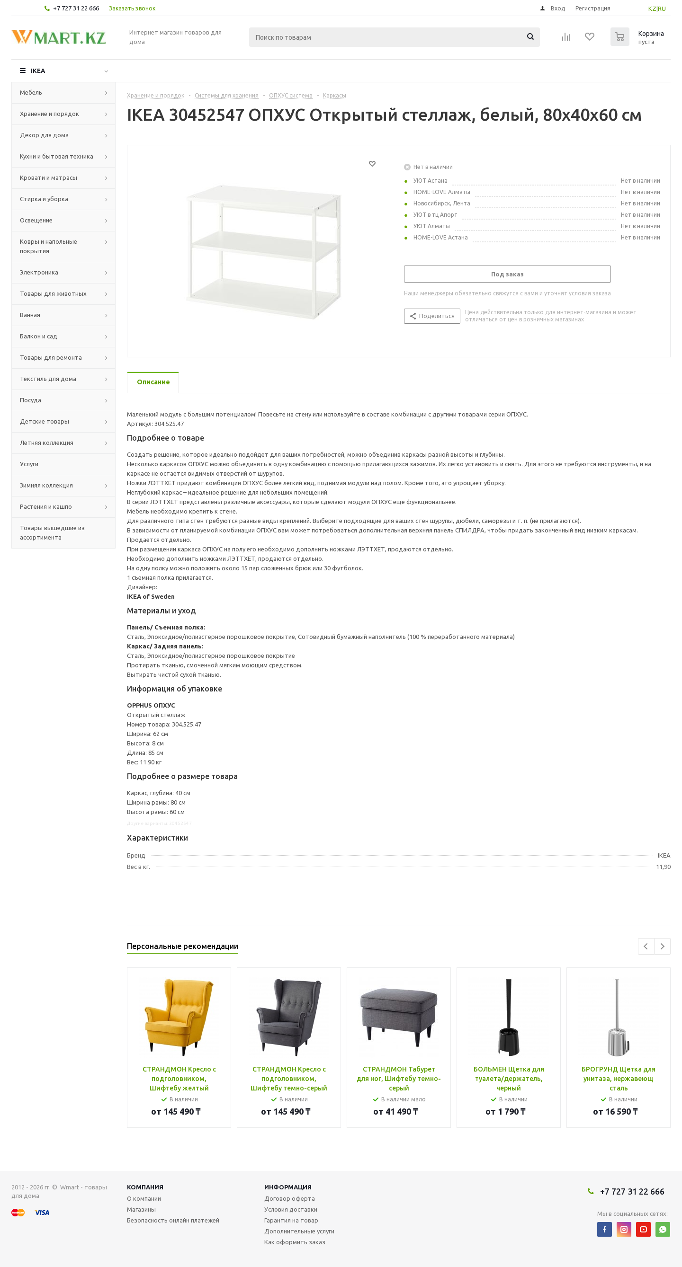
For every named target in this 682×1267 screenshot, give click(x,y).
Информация (288, 1187)
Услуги (29, 464)
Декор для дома (44, 135)
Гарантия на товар (291, 1220)
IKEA (38, 70)
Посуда (30, 400)
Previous (646, 946)
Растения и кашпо (46, 506)
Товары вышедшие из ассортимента (52, 532)
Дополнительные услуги (299, 1231)
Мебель (31, 92)
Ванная (30, 314)
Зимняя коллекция (46, 485)
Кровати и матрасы (48, 177)
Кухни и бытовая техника (56, 156)
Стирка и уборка (44, 198)
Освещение (36, 220)
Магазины (141, 1209)
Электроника (39, 272)
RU (662, 8)
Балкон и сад (38, 336)
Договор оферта (289, 1198)
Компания (145, 1187)
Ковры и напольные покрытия (48, 246)
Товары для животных (53, 293)
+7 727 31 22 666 (76, 8)
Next (662, 946)
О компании (144, 1198)
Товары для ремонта (51, 357)
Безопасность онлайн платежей (173, 1220)
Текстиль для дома (48, 378)
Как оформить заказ (294, 1242)
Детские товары (44, 421)
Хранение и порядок (49, 113)
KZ (652, 8)
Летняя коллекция (46, 442)
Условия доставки (290, 1209)
